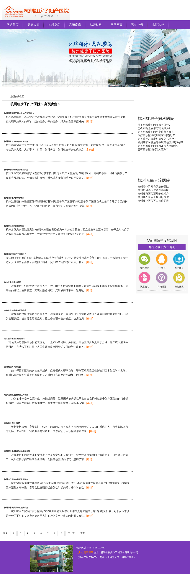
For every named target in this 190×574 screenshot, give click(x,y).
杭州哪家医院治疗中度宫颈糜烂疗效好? (160, 142)
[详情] (89, 121)
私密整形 (96, 24)
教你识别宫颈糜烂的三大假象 (16, 395)
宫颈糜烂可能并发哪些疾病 (15, 310)
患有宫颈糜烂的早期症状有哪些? (157, 131)
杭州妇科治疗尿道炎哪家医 (153, 190)
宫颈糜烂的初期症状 (12, 367)
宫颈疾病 (75, 24)
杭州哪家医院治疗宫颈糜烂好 (16, 508)
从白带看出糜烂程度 (12, 282)
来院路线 (158, 24)
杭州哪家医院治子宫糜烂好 (15, 254)
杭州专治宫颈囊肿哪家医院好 (16, 170)
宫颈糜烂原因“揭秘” (12, 423)
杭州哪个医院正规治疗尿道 (153, 197)
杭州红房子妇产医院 (25, 104)
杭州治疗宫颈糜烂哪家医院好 (16, 479)
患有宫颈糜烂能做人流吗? (153, 149)
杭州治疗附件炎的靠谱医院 (153, 186)
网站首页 (13, 24)
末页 (82, 533)
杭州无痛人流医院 (154, 180)
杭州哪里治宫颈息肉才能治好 (16, 141)
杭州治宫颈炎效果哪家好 (14, 198)
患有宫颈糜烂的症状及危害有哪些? (158, 145)
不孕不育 (116, 24)
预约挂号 (137, 24)
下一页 (71, 533)
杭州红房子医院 (84, 552)
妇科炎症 (54, 24)
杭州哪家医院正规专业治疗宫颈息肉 (19, 113)
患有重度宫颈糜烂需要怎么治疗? (157, 138)
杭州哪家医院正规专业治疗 (153, 193)
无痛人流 (33, 24)
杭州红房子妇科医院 (156, 118)
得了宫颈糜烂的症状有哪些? (154, 124)
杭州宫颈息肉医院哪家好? (15, 226)
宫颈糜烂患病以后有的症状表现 (17, 451)
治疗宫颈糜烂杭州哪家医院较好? (157, 135)
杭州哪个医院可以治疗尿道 (153, 200)
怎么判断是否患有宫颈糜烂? (154, 128)
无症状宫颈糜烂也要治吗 (14, 339)
